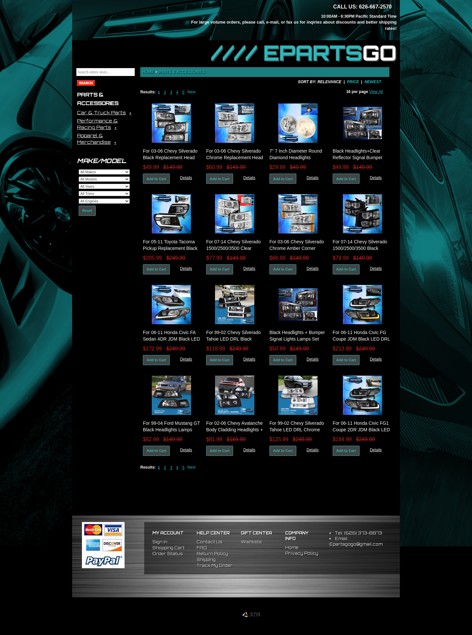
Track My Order (215, 565)
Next (191, 92)
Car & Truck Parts (101, 112)
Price (353, 82)
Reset (87, 211)
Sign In (159, 541)
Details (186, 178)
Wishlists (251, 541)
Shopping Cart (168, 547)
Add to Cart (156, 179)
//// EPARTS (304, 53)
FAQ (202, 547)
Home (148, 72)
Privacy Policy (301, 553)
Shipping (206, 559)
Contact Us (210, 541)
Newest (372, 82)
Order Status (167, 553)
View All (376, 91)
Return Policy (212, 553)
